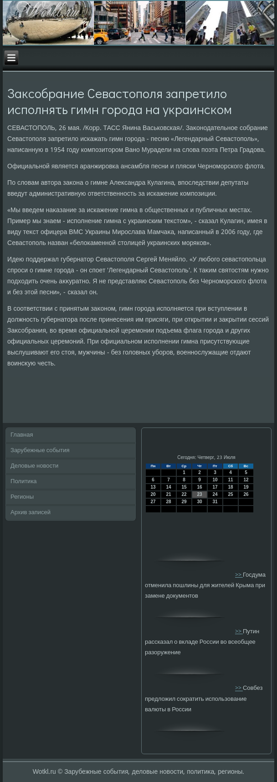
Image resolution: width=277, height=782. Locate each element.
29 (183, 501)
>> (239, 575)
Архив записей (30, 512)
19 (245, 487)
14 (168, 487)
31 (214, 501)
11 (230, 479)
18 (230, 487)
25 (230, 494)
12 (245, 479)
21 (168, 494)
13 (152, 487)
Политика (23, 481)
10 (214, 479)
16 (199, 487)
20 (152, 494)
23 (199, 494)
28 (168, 501)
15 (183, 487)
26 (245, 494)
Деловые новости (34, 466)
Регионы (22, 497)
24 (214, 494)
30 (199, 501)
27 (152, 501)
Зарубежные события (40, 450)
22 (183, 494)
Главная (21, 435)
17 (214, 487)
